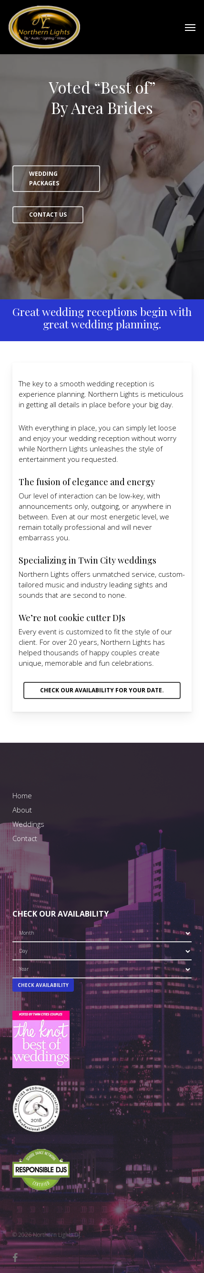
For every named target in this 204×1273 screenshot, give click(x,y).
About (22, 809)
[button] (190, 27)
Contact (24, 838)
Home (22, 795)
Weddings (28, 824)
